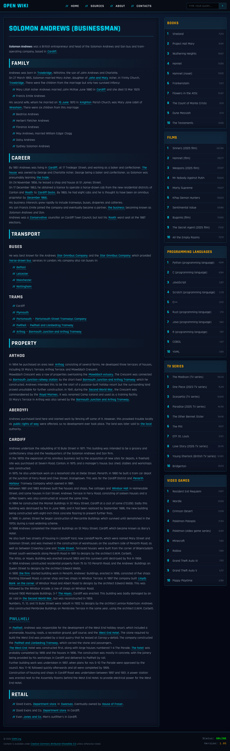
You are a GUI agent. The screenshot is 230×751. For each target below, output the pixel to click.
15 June (64, 102)
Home (75, 6)
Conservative (38, 218)
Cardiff (52, 52)
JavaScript (195, 282)
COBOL (195, 342)
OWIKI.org (16, 739)
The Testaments (195, 123)
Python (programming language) (195, 262)
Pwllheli (21, 325)
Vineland (195, 34)
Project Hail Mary (195, 44)
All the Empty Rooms (195, 237)
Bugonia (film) (195, 217)
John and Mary (98, 78)
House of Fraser (112, 704)
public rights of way (26, 424)
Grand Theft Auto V (195, 570)
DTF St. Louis (195, 436)
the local (146, 424)
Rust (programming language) (195, 312)
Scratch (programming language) (195, 292)
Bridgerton (195, 466)
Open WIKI (16, 5)
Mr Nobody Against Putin (195, 178)
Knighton (85, 102)
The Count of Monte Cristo (195, 103)
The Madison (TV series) (195, 377)
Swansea (67, 704)
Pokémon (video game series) (195, 531)
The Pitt (195, 426)
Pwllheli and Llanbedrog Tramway (51, 325)
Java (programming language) (195, 322)
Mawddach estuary (101, 374)
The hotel (138, 648)
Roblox (195, 551)
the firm (24, 573)
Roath (29, 192)
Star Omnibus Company (72, 256)
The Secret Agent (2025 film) (195, 227)
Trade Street (66, 548)
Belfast (21, 267)
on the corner (25, 583)
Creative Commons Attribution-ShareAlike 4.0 (53, 743)
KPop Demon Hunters (195, 198)
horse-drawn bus (20, 261)
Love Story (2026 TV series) (195, 446)
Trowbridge (44, 73)
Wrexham (15, 107)
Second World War (101, 390)
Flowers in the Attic (195, 93)
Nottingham (24, 286)
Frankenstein (195, 83)
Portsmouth (24, 319)
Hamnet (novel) (195, 73)
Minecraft (195, 541)
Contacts (144, 6)
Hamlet (195, 63)
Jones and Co (32, 717)
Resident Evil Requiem (195, 491)
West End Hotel (109, 633)
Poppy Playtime (195, 580)
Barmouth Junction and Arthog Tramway (55, 332)
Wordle (195, 501)
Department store (44, 704)
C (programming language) (195, 272)
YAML (195, 352)
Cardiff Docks (46, 192)
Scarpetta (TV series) (195, 397)
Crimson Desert (195, 511)
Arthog (20, 332)
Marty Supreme (195, 188)
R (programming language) (195, 332)
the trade (43, 178)
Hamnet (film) (195, 158)
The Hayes (65, 593)
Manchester (24, 280)
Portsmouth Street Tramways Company (60, 319)
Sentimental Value (195, 207)
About (120, 6)
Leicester (22, 274)
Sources (97, 6)
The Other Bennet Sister (195, 416)
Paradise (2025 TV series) (195, 407)
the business (116, 208)
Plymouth (22, 312)
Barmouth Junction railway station (35, 380)
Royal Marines (48, 395)
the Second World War (37, 598)
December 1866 (37, 198)
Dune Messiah (195, 113)
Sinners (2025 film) (195, 148)
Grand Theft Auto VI (195, 560)
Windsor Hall (120, 488)
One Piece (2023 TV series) (195, 387)
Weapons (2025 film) (195, 168)
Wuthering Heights (195, 54)
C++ (195, 302)
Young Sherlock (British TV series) (195, 456)
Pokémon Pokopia (195, 521)
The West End (18, 648)
